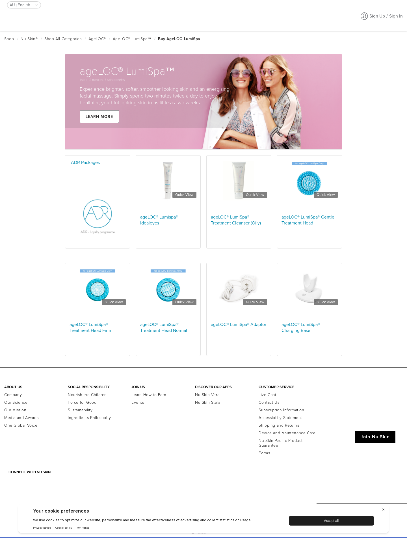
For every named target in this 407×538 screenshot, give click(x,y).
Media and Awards (21, 417)
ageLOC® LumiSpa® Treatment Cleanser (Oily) (236, 220)
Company (13, 394)
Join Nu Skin (375, 437)
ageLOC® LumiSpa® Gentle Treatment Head (308, 220)
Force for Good (82, 402)
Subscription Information (281, 410)
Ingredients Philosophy (89, 417)
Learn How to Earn (148, 394)
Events (137, 402)
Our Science (16, 402)
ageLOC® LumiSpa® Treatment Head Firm (90, 327)
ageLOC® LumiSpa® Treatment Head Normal (163, 327)
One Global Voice (21, 425)
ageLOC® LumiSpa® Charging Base (301, 327)
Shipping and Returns (279, 425)
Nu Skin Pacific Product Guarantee (281, 443)
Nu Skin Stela (207, 402)
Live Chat (267, 394)
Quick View (184, 195)
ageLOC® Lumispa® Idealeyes (159, 220)
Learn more (103, 126)
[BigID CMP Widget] (203, 520)
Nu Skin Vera (207, 394)
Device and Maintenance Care (287, 433)
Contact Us (269, 402)
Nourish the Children (87, 394)
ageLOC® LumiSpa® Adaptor (238, 324)
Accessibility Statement (280, 417)
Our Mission (15, 410)
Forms (264, 453)
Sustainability (80, 410)
